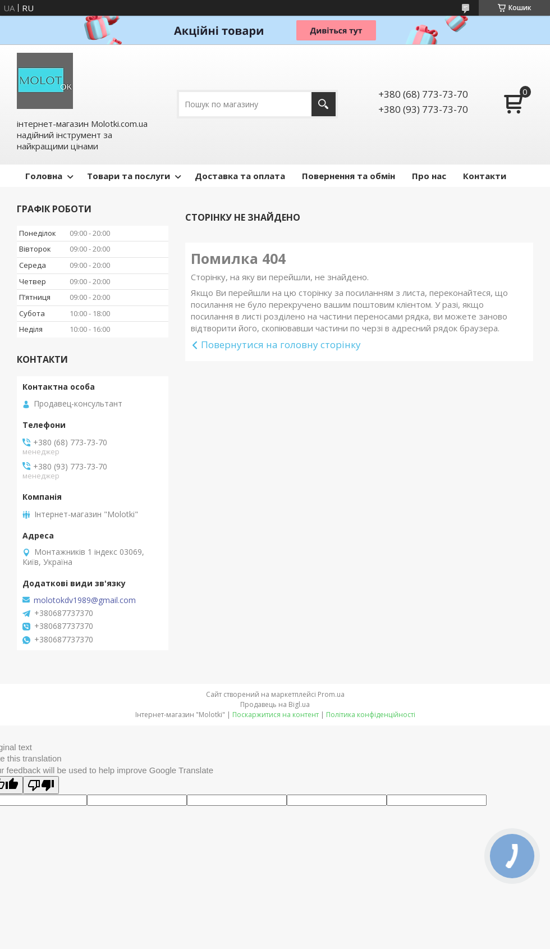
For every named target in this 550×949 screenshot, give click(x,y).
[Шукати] (323, 104)
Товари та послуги (128, 175)
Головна (43, 175)
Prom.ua (331, 694)
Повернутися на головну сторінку (281, 344)
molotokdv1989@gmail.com (85, 600)
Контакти (484, 175)
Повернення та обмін (348, 175)
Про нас (429, 175)
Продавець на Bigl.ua (275, 704)
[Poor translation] (41, 785)
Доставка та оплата (240, 175)
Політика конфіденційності (370, 714)
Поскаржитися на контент (275, 714)
